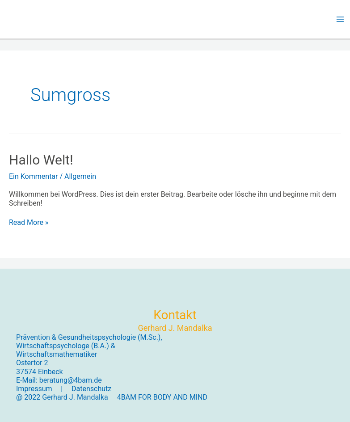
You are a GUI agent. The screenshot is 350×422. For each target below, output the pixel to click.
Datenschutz (91, 388)
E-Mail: (27, 380)
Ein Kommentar (33, 176)
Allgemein (80, 176)
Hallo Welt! (41, 160)
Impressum (34, 388)
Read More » (28, 222)
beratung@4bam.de (70, 380)
